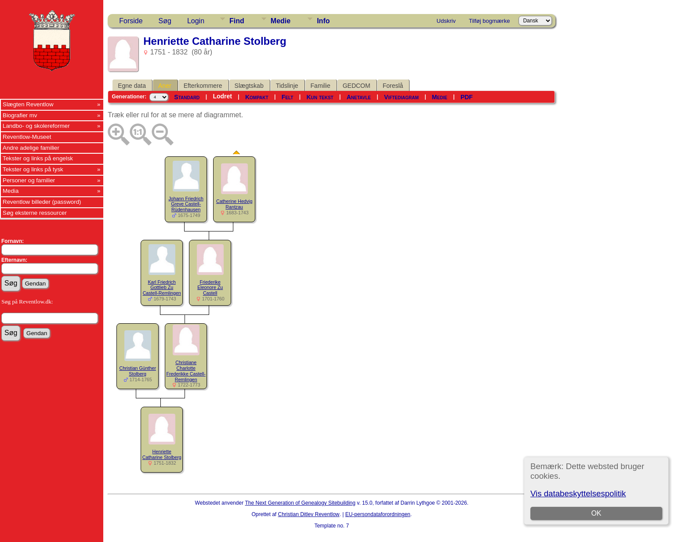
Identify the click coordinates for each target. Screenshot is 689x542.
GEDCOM (356, 85)
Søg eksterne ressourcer (35, 213)
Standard (186, 97)
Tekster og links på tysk (33, 169)
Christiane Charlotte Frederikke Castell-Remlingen (185, 371)
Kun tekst (319, 97)
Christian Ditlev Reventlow (308, 514)
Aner (164, 85)
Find (236, 21)
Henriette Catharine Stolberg (161, 454)
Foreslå (393, 85)
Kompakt (256, 97)
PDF (467, 97)
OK (596, 513)
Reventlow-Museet (27, 137)
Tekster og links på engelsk (38, 158)
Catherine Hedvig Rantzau (234, 204)
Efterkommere (203, 85)
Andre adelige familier (31, 148)
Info (323, 21)
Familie (320, 85)
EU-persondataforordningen (377, 514)
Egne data (132, 85)
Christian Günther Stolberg (137, 370)
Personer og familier (29, 180)
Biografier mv (20, 115)
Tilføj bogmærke (489, 21)
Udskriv (446, 21)
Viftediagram (401, 97)
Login (195, 21)
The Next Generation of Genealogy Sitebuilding (300, 503)
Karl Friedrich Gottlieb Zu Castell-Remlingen (162, 287)
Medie (280, 21)
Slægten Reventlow (28, 104)
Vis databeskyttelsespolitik (578, 493)
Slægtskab (249, 85)
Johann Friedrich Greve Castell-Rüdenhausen (186, 204)
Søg (165, 21)
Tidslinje (287, 85)
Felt (288, 97)
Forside (130, 21)
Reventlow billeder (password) (42, 202)
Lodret (222, 96)
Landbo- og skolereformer (36, 126)
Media (10, 191)
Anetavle (359, 97)
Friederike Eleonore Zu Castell (210, 287)
